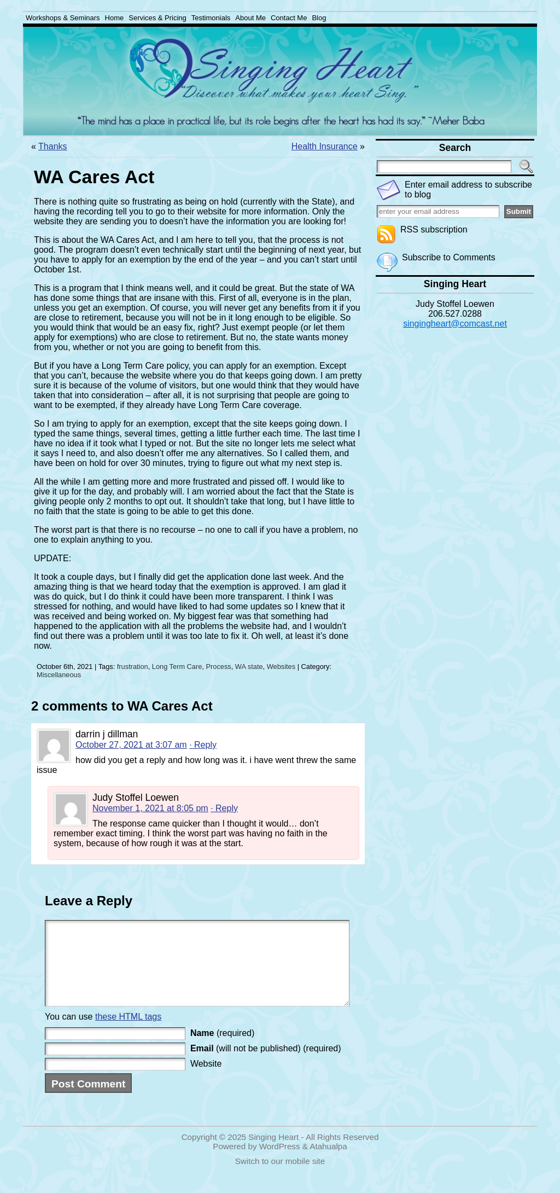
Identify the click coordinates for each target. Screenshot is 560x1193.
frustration (132, 666)
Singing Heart (273, 1153)
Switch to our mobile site (280, 1177)
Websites (281, 666)
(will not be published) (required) (265, 1064)
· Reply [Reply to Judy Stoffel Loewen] (224, 808)
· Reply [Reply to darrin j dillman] (203, 744)
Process (218, 666)
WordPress (279, 1162)
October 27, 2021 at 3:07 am (131, 744)
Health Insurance (324, 146)
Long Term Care (177, 666)
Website (206, 1080)
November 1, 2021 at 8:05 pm (150, 808)
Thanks (52, 146)
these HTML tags (128, 1033)
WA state (249, 666)
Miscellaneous (59, 675)
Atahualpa (328, 1162)
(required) (222, 1049)
